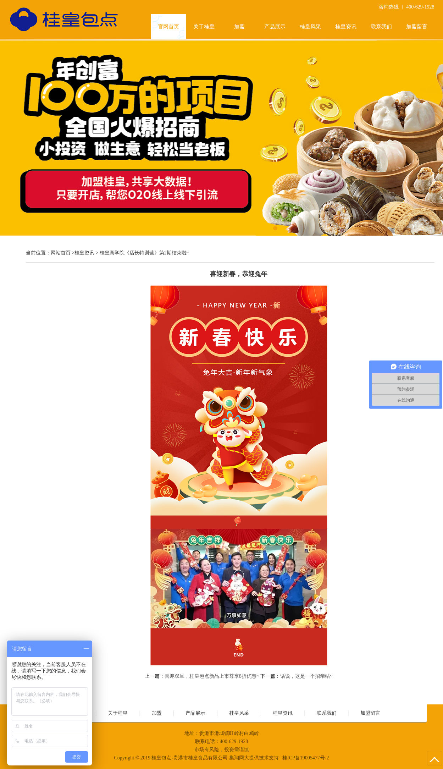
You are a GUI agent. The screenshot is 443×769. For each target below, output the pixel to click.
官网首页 (168, 26)
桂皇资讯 (345, 26)
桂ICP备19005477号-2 (305, 757)
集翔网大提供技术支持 (254, 757)
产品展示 (275, 26)
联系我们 (381, 26)
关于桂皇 (204, 26)
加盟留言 (416, 26)
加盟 (239, 26)
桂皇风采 (310, 26)
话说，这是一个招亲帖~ (306, 676)
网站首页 (61, 253)
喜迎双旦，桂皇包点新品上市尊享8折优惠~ (212, 676)
